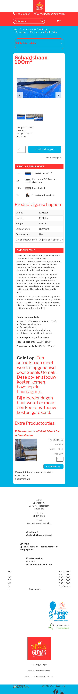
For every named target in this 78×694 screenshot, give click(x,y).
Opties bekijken (53, 157)
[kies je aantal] (59, 459)
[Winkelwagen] (58, 21)
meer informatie (22, 479)
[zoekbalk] (29, 21)
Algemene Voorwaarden (39, 564)
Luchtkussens (29, 29)
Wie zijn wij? (32, 532)
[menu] (63, 21)
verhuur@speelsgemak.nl (49, 13)
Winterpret (44, 29)
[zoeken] (42, 21)
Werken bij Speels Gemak (39, 535)
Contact (30, 561)
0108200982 (21, 13)
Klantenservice (34, 558)
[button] (20, 95)
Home (16, 29)
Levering (24, 543)
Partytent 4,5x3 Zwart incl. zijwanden (45, 180)
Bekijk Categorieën (39, 43)
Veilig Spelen (26, 549)
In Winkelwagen (44, 149)
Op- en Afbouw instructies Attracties (39, 546)
